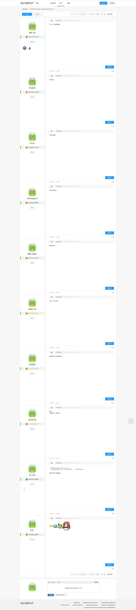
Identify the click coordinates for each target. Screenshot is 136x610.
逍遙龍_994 (32, 309)
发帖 (68, 3)
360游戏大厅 (28, 604)
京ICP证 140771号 (65, 605)
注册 (112, 3)
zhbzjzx (32, 143)
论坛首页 (53, 3)
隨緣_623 (32, 33)
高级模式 (96, 582)
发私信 (32, 41)
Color (51, 582)
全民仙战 (24, 9)
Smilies (59, 582)
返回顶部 (131, 421)
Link (53, 582)
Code (57, 582)
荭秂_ (32, 530)
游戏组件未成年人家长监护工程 (90, 602)
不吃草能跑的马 (32, 198)
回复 (27, 14)
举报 (113, 71)
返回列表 (110, 14)
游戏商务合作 (77, 602)
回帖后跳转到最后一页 (60, 595)
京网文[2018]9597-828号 (92, 605)
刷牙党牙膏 (32, 420)
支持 (52, 71)
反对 (58, 71)
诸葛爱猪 (32, 364)
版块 (60, 3)
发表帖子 (37, 14)
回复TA (110, 67)
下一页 (103, 14)
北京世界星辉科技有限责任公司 (108, 602)
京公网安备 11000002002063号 (108, 605)
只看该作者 (59, 20)
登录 (103, 3)
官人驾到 (32, 475)
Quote (55, 582)
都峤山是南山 (32, 254)
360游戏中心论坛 (30, 4)
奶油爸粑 (32, 88)
